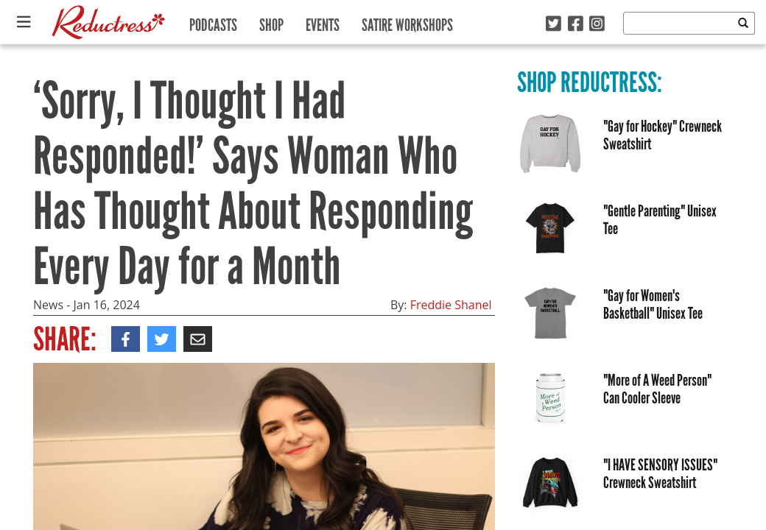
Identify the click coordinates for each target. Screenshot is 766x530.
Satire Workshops (407, 22)
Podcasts (213, 22)
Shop (271, 22)
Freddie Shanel (451, 305)
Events (323, 22)
